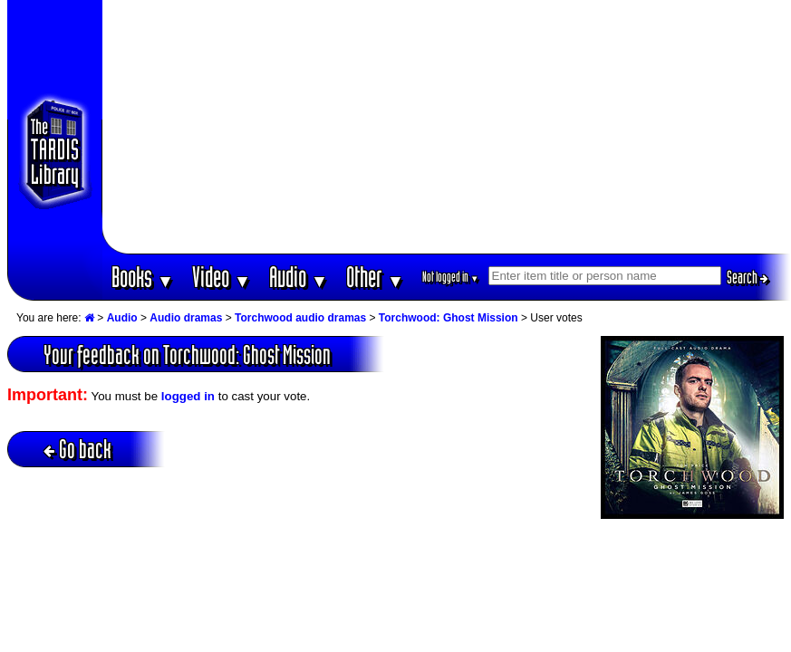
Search (747, 277)
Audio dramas (186, 318)
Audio (298, 276)
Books (142, 276)
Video (221, 276)
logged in (188, 396)
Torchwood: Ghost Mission (448, 318)
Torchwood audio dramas (300, 318)
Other (375, 276)
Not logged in (450, 276)
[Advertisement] (446, 127)
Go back (77, 449)
